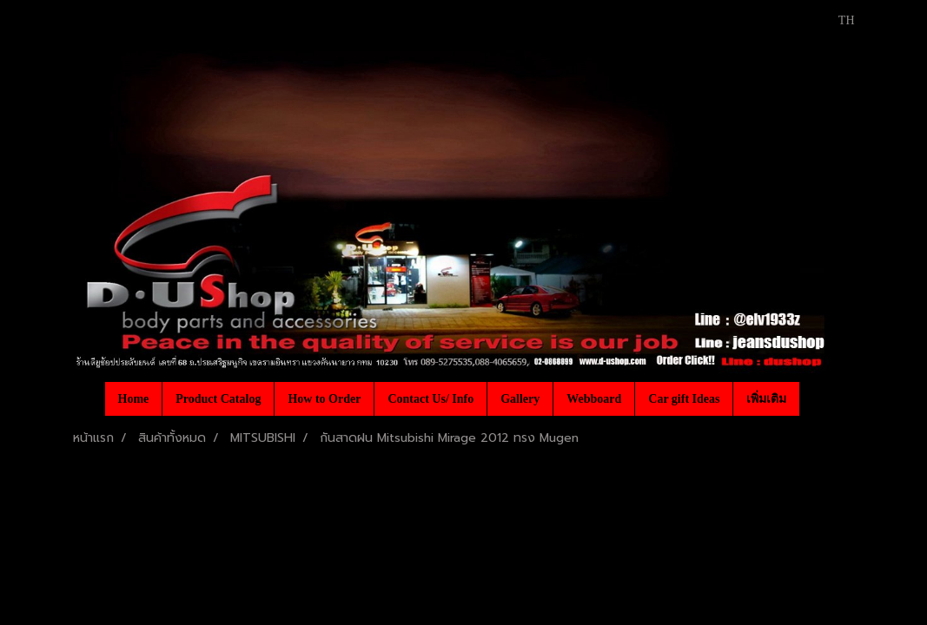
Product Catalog (218, 398)
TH (837, 20)
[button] (815, 398)
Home (133, 398)
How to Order (324, 398)
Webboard (593, 398)
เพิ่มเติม (766, 398)
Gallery (520, 398)
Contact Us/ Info (430, 398)
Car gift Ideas (683, 398)
